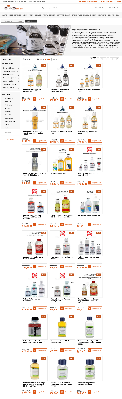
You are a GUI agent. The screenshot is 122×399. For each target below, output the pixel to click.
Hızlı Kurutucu (8, 75)
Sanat (4, 15)
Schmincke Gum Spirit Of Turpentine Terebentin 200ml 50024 (33, 287)
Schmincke (35, 333)
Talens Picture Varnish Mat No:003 (83, 207)
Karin (5, 128)
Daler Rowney (8, 118)
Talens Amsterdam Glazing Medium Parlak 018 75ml (83, 247)
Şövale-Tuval (5, 362)
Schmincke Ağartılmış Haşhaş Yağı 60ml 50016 (108, 287)
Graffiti (60, 15)
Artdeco (6, 108)
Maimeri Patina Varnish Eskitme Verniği (57, 88)
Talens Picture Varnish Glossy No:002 (108, 207)
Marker (17, 15)
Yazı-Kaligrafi (84, 15)
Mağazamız (65, 353)
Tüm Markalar (42, 2)
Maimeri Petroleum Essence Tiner (81, 88)
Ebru (94, 15)
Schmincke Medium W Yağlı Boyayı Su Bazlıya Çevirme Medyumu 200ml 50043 (58, 287)
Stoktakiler (6, 132)
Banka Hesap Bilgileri (27, 349)
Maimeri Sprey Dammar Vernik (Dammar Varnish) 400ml (109, 89)
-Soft (48, 396)
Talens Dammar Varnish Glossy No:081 (33, 247)
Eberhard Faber (8, 121)
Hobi (11, 15)
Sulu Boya (4, 349)
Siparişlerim (45, 359)
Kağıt (67, 15)
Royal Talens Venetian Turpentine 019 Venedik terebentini (57, 168)
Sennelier (114, 333)
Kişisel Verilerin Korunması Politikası (29, 360)
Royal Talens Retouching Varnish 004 (33, 168)
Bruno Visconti (8, 115)
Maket (52, 15)
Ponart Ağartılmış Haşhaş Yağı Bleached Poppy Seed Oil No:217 (58, 247)
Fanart (6, 125)
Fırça (31, 15)
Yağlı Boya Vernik (9, 84)
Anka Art (6, 102)
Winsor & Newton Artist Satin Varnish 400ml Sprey (83, 128)
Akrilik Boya (4, 353)
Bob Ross (6, 112)
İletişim (4, 2)
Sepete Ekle (40, 95)
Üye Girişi (44, 353)
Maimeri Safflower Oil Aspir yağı (32, 128)
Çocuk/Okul (113, 15)
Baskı (74, 15)
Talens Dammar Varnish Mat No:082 (58, 207)
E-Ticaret (54, 396)
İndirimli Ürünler (14, 2)
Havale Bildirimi (46, 356)
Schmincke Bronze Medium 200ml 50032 (107, 247)
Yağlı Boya (4, 356)
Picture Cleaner (9, 68)
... (111, 59)
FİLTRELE (10, 139)
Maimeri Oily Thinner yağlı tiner (58, 128)
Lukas (44, 333)
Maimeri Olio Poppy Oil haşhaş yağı (32, 88)
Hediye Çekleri (66, 359)
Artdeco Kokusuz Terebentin (106, 168)
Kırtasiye (102, 15)
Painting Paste (8, 88)
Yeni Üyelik (45, 349)
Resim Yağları (8, 81)
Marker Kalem (5, 359)
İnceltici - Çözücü (10, 78)
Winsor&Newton (72, 333)
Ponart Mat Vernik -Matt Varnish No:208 (33, 207)
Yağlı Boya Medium (10, 71)
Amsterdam (7, 98)
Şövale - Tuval (41, 15)
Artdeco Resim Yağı (107, 127)
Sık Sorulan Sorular (28, 2)
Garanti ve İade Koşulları (28, 356)
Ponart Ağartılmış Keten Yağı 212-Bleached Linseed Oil (83, 168)
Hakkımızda (65, 349)
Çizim (24, 15)
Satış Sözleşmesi (26, 353)
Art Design (7, 105)
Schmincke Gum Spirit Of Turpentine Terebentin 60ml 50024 (84, 287)
